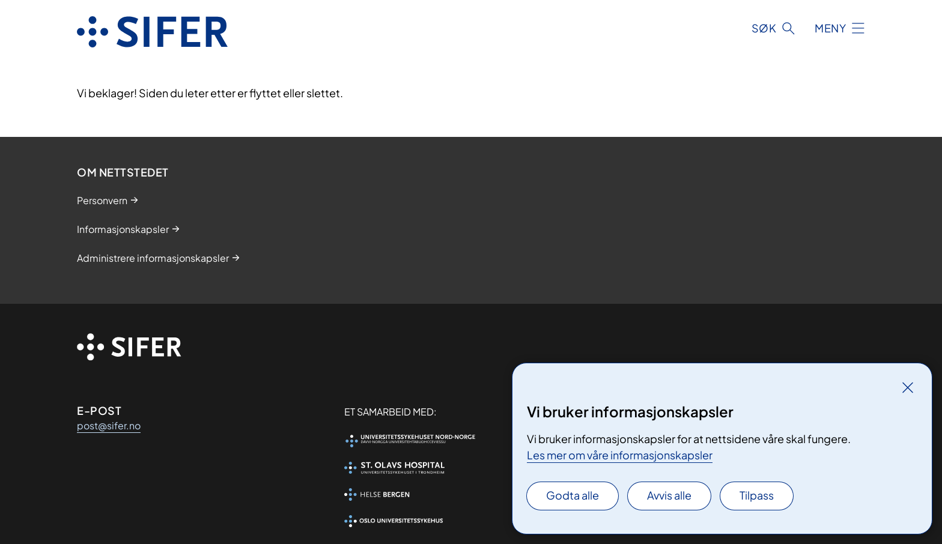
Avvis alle (669, 495)
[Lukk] (907, 387)
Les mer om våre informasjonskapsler (620, 455)
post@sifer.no (109, 425)
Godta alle (572, 495)
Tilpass (757, 495)
